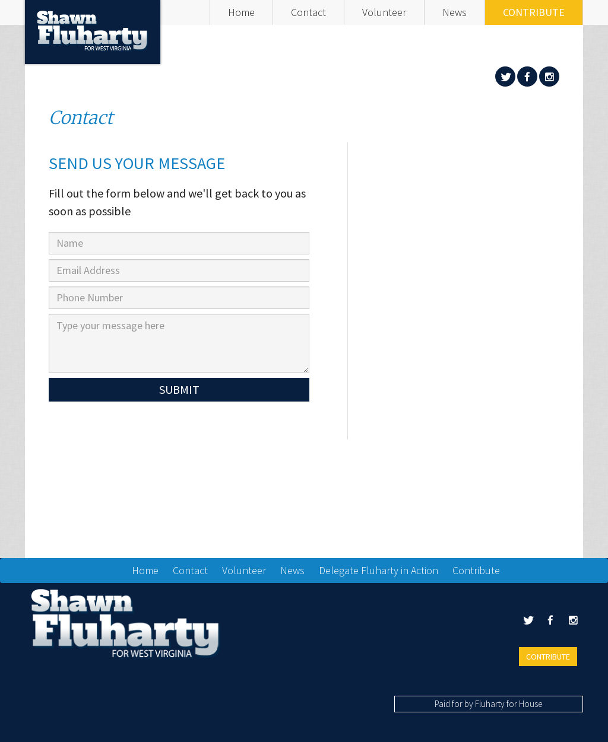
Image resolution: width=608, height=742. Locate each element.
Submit (179, 389)
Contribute (534, 12)
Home (241, 12)
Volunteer (384, 12)
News (454, 12)
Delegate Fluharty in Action (378, 570)
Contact (308, 12)
